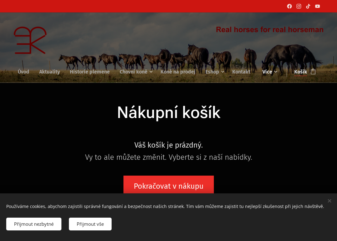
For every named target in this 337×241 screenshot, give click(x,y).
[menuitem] (26, 72)
